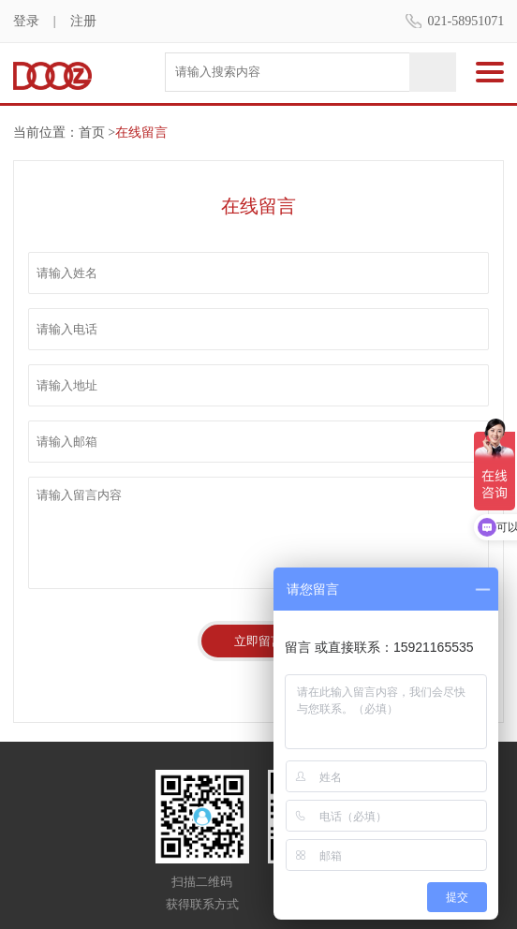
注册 (83, 21)
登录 (26, 21)
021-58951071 (466, 21)
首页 (92, 132)
